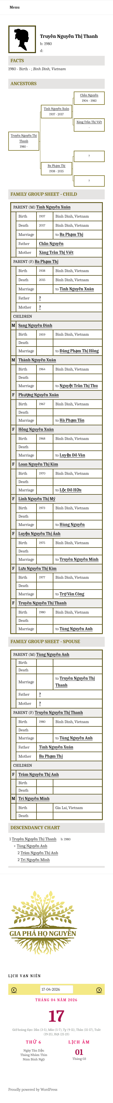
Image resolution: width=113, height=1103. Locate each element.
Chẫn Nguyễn (51, 243)
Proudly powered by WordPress (32, 1089)
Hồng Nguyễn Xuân (36, 429)
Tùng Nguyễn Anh (52, 654)
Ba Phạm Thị (46, 261)
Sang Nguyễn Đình (35, 325)
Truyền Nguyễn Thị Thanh (43, 603)
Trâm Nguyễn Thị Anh (39, 774)
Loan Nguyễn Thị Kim (38, 464)
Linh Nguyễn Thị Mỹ (37, 498)
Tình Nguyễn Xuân (53, 207)
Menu (12, 7)
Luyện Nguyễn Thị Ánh (40, 533)
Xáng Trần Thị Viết (56, 252)
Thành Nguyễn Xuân (37, 360)
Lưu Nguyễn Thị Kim (38, 568)
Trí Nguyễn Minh (34, 798)
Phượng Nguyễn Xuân (39, 394)
